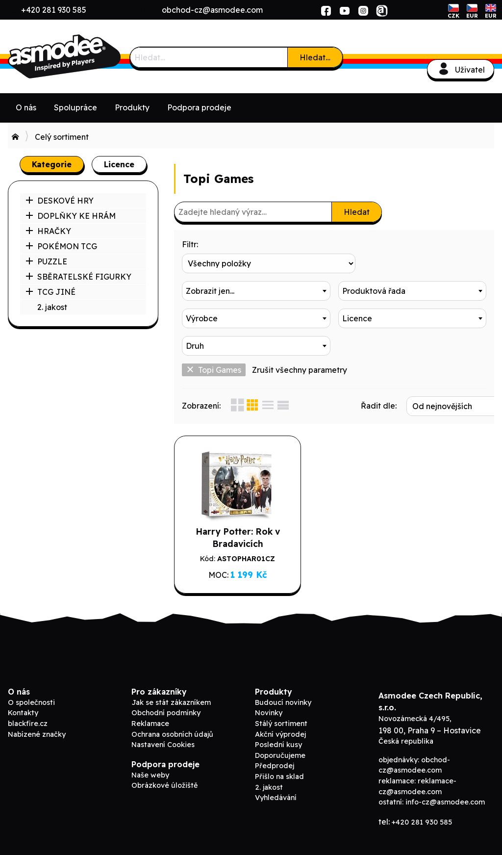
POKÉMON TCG (61, 246)
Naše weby (150, 766)
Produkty (132, 107)
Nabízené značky (37, 726)
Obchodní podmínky (166, 704)
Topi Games (213, 342)
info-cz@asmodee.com (445, 794)
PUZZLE (46, 261)
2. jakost (52, 307)
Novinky (268, 704)
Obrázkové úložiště (164, 777)
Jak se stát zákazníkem (171, 694)
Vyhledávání (276, 789)
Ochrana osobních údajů (172, 726)
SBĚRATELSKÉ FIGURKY (78, 277)
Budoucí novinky (283, 694)
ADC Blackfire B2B (81, 56)
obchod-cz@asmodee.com (212, 10)
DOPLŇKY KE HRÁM (70, 216)
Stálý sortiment (281, 715)
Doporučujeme (280, 747)
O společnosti (31, 694)
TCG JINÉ (50, 292)
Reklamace (150, 715)
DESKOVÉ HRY (59, 201)
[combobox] (412, 263)
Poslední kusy (278, 736)
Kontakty (23, 704)
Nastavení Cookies (163, 736)
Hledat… (315, 57)
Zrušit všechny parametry (299, 342)
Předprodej (274, 757)
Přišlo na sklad (279, 768)
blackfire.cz (28, 715)
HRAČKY (48, 231)
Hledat (357, 212)
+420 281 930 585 (53, 10)
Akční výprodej (280, 726)
